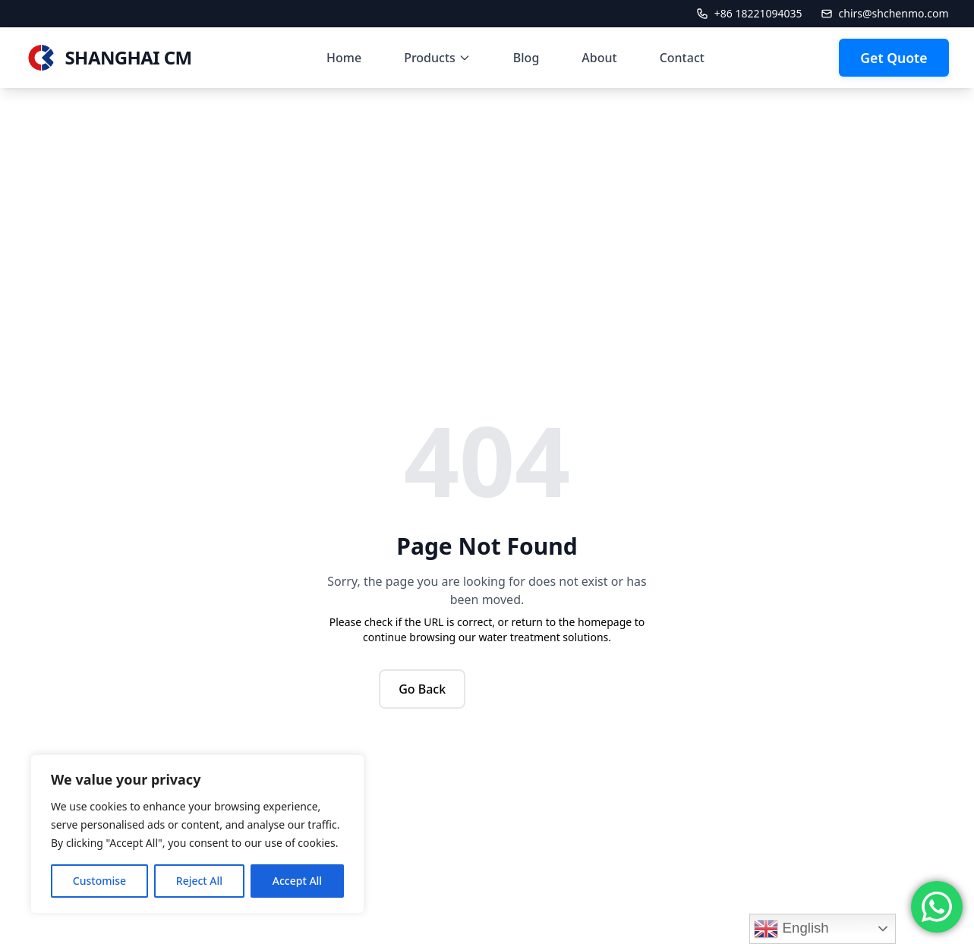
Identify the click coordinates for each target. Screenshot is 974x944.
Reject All (199, 880)
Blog (526, 57)
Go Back (422, 689)
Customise (99, 880)
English (791, 929)
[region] (197, 834)
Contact (682, 57)
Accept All (297, 880)
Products (437, 57)
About (599, 57)
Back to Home (536, 689)
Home (343, 57)
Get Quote (893, 58)
